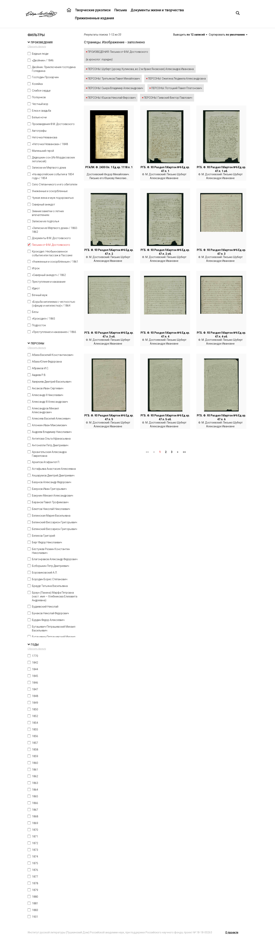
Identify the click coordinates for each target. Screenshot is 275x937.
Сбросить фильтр (37, 46)
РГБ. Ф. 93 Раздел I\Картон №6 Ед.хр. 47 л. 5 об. (165, 417)
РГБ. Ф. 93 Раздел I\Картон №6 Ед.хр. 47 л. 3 (221, 251)
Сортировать (228, 34)
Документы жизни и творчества (157, 10)
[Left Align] (238, 13)
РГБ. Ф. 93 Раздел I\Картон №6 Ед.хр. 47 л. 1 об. (221, 169)
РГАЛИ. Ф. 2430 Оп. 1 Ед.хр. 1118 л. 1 (109, 167)
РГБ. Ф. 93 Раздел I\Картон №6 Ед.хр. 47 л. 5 (108, 417)
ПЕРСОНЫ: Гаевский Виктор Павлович (167, 97)
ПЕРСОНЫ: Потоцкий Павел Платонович (175, 88)
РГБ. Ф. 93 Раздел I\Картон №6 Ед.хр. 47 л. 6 (221, 417)
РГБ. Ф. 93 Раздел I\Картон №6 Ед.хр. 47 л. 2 (108, 251)
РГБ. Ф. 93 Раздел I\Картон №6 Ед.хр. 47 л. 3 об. (108, 334)
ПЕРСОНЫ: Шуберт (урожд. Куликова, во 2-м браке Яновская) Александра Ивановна (140, 69)
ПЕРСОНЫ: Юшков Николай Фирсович (111, 97)
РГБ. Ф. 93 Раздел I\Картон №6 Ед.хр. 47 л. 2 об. (165, 251)
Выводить (190, 34)
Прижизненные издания (94, 18)
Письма (120, 10)
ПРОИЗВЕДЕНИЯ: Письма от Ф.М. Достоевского (117, 55)
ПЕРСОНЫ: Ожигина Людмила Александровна (176, 78)
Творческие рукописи (93, 10)
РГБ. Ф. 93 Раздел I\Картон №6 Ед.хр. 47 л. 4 (165, 334)
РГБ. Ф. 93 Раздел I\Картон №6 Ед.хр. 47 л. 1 (165, 169)
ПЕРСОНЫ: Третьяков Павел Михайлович (113, 78)
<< (147, 451)
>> (184, 451)
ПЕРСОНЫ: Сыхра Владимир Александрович (114, 88)
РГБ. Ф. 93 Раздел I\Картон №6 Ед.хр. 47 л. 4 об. (221, 334)
